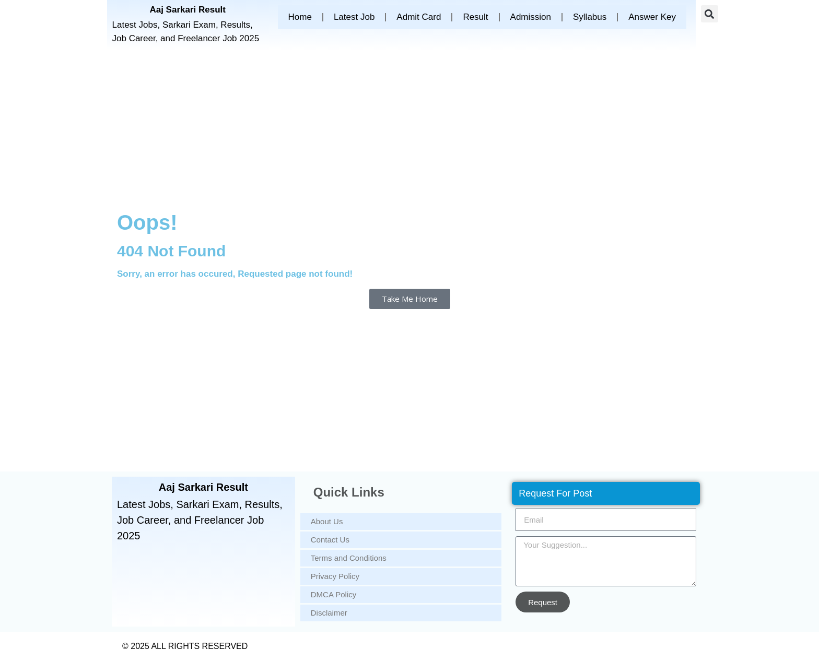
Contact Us (330, 539)
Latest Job (354, 17)
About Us (327, 521)
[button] (709, 13)
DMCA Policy (334, 594)
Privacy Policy (335, 576)
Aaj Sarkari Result (187, 10)
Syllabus (589, 17)
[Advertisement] (409, 128)
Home (300, 17)
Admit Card (418, 17)
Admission (530, 17)
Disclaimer (329, 612)
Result (475, 17)
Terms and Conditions (349, 557)
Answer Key (652, 17)
